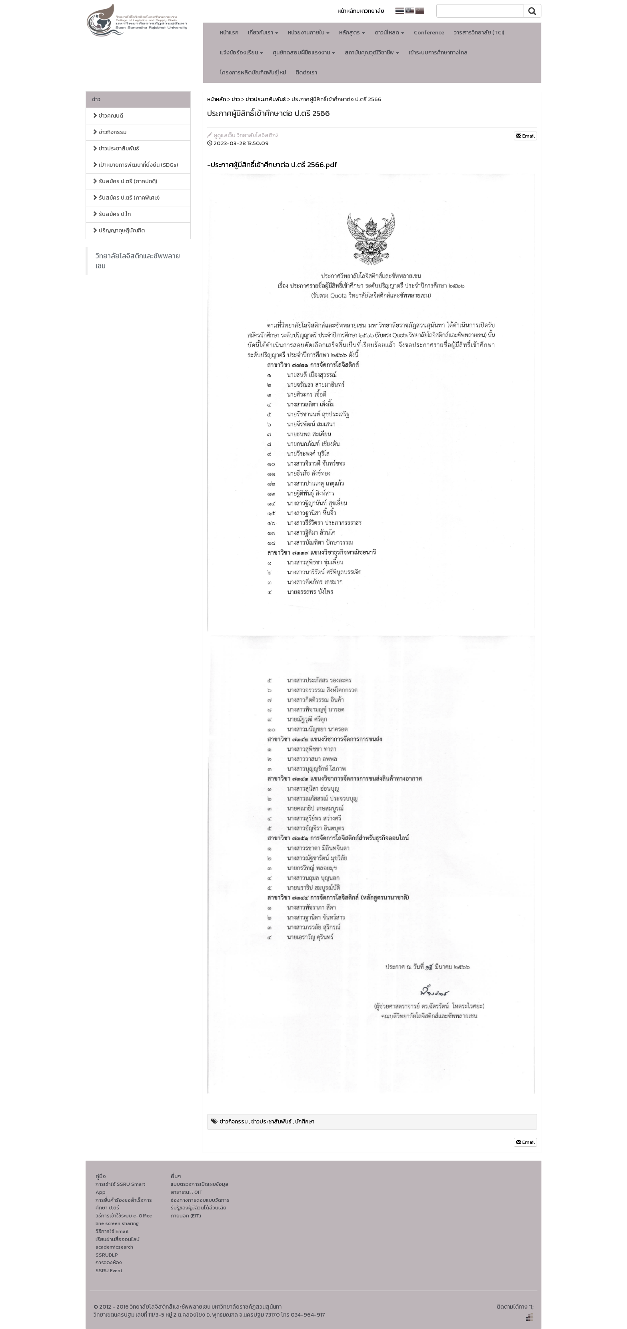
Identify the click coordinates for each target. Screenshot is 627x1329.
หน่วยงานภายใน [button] (308, 32)
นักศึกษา (304, 1121)
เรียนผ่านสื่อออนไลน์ (118, 1239)
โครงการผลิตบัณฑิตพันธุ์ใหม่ (253, 72)
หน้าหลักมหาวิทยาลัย (360, 11)
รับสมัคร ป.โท (111, 214)
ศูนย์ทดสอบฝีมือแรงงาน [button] (304, 52)
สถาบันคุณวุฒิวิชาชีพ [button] (372, 52)
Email (525, 136)
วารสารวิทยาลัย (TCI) (479, 32)
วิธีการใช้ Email (112, 1231)
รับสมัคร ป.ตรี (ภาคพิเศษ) (126, 198)
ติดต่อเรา (306, 72)
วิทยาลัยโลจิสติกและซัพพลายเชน (138, 261)
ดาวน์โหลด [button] (389, 32)
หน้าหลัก (216, 99)
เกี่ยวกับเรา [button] (263, 32)
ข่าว (96, 99)
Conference (429, 32)
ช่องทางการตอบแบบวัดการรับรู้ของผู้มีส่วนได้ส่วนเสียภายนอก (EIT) (200, 1207)
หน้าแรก (229, 32)
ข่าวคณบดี (107, 116)
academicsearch (114, 1247)
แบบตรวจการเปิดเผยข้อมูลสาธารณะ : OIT (199, 1188)
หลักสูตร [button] (352, 32)
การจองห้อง (109, 1262)
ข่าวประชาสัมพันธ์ (115, 148)
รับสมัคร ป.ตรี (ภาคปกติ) (124, 181)
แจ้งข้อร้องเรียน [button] (241, 52)
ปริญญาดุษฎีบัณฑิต (118, 230)
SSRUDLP (107, 1255)
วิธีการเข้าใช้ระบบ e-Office (124, 1215)
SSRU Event (109, 1270)
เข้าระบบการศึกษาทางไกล (438, 52)
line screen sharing (117, 1223)
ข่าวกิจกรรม (109, 132)
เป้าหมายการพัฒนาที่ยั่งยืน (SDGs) (135, 165)
